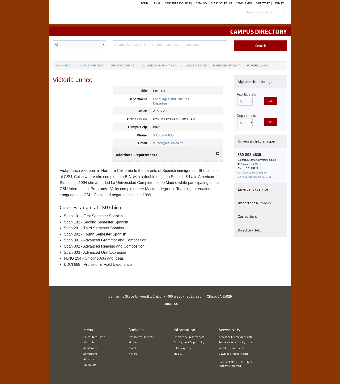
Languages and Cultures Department (212, 65)
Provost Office (122, 65)
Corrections (247, 216)
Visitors (132, 353)
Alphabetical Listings (255, 81)
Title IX (178, 353)
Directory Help (249, 230)
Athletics (88, 359)
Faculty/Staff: (246, 94)
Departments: (247, 116)
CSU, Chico (64, 65)
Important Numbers (254, 203)
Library (279, 3)
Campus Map (244, 3)
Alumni (132, 342)
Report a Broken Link (231, 348)
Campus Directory (91, 65)
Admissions (90, 353)
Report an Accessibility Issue (235, 342)
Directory (263, 3)
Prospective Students (140, 337)
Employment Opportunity (189, 342)
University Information (256, 141)
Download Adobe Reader (233, 353)
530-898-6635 (163, 135)
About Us (88, 342)
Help (176, 359)
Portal (145, 3)
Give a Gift (89, 365)
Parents (132, 348)
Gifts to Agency (182, 348)
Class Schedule (221, 3)
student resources (178, 3)
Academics (90, 348)
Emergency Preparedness (189, 337)
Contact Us (170, 303)
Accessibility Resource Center (236, 337)
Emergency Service (253, 189)
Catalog (201, 3)
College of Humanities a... (159, 65)
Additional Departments (167, 154)
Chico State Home (94, 337)
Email (157, 3)
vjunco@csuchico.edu (169, 143)
